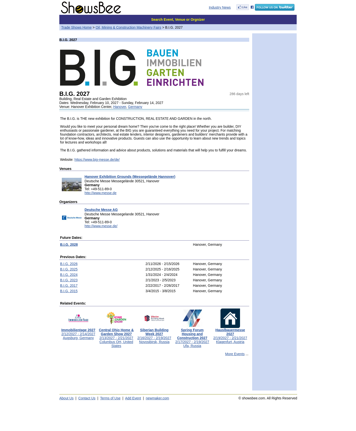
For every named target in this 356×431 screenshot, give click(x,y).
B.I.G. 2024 (69, 275)
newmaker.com (157, 398)
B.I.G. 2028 (69, 244)
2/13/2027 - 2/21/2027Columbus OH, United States (116, 336)
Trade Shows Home (76, 27)
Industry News (220, 7)
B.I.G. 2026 (69, 264)
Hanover (119, 107)
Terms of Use (110, 398)
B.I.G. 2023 (69, 280)
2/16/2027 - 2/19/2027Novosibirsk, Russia (154, 334)
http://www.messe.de (100, 193)
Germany (135, 107)
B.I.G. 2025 (69, 269)
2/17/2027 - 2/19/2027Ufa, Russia (192, 336)
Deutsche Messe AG (101, 210)
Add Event (133, 398)
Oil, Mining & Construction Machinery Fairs (128, 27)
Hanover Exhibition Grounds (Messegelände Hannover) (130, 177)
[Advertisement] (154, 375)
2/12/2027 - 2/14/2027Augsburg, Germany (78, 332)
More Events (235, 354)
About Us (66, 398)
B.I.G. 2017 (69, 285)
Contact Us (86, 398)
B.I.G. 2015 (69, 291)
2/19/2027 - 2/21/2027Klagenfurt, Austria (230, 334)
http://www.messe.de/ (101, 226)
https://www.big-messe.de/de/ (97, 160)
